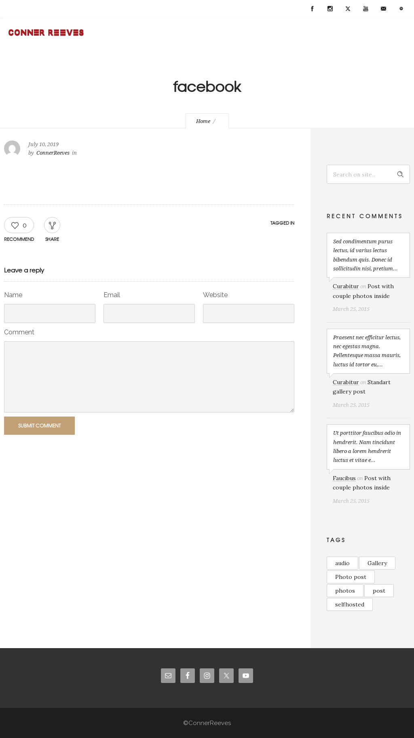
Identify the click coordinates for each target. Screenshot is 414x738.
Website (215, 295)
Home (203, 121)
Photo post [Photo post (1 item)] (350, 577)
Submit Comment (39, 425)
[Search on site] (368, 174)
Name (13, 295)
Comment (19, 332)
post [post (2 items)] (379, 590)
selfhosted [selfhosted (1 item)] (349, 604)
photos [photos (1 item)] (345, 590)
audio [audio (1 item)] (342, 563)
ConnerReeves (53, 153)
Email (112, 295)
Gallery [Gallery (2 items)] (377, 563)
